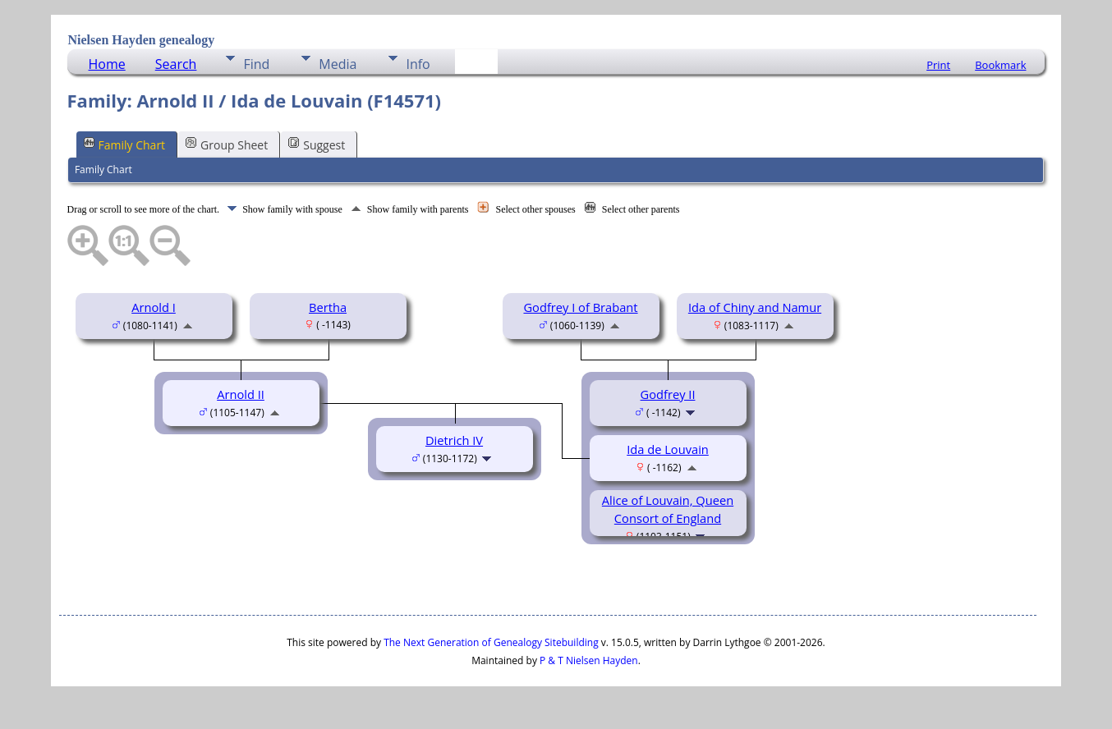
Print (938, 64)
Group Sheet (227, 144)
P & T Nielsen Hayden (589, 660)
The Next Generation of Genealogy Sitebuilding (491, 642)
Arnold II (240, 394)
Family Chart (125, 144)
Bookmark (1000, 64)
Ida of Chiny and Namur (754, 307)
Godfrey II (668, 394)
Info (418, 64)
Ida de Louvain (668, 449)
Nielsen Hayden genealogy (141, 40)
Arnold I (153, 307)
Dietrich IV (454, 440)
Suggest (316, 144)
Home (107, 64)
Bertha (328, 307)
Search (176, 64)
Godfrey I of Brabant (580, 307)
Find (256, 64)
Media (337, 64)
